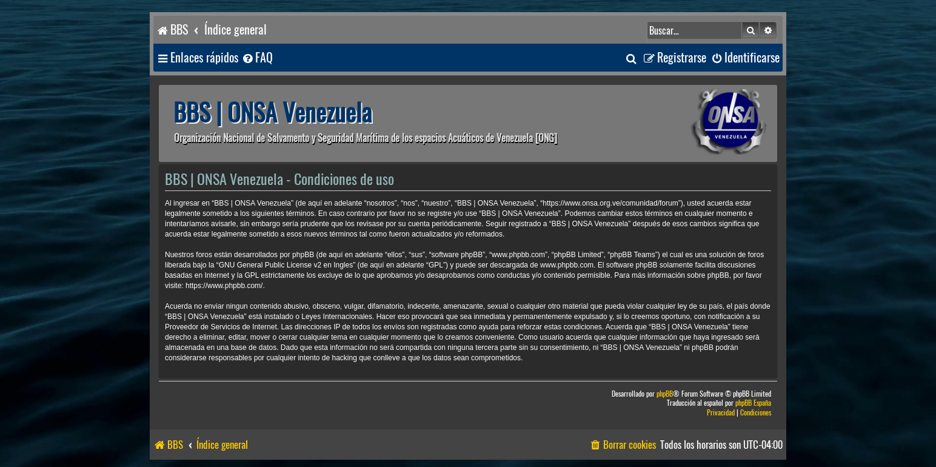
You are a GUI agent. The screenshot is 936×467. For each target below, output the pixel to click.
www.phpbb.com (566, 265)
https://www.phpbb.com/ (224, 285)
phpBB (665, 393)
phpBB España (753, 403)
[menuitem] (257, 58)
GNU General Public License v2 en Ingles (286, 265)
